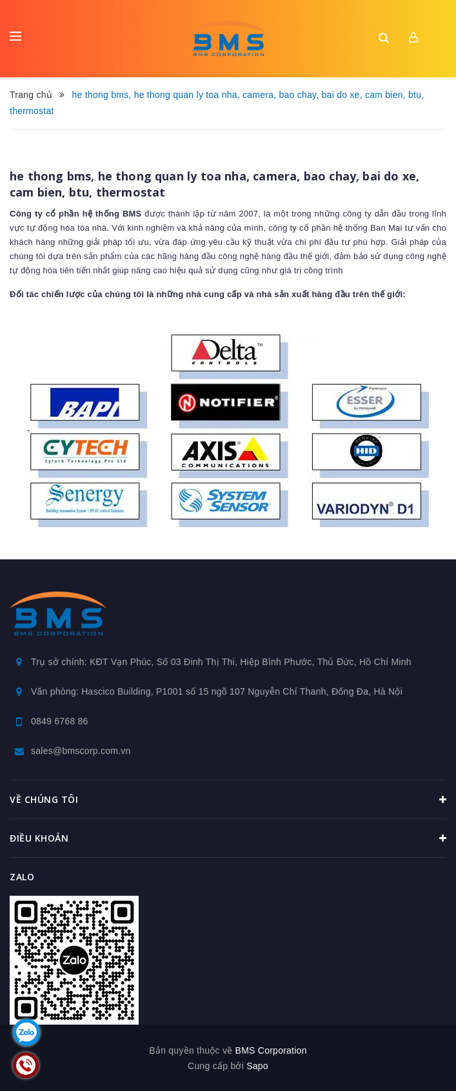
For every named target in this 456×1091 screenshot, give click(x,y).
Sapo (257, 1066)
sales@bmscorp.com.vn (81, 751)
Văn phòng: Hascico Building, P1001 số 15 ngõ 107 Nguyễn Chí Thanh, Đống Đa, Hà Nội (216, 691)
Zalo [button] (22, 877)
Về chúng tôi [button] (228, 799)
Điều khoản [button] (228, 838)
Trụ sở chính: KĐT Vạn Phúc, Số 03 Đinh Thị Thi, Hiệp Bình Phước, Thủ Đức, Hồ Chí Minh (221, 662)
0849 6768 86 (59, 721)
